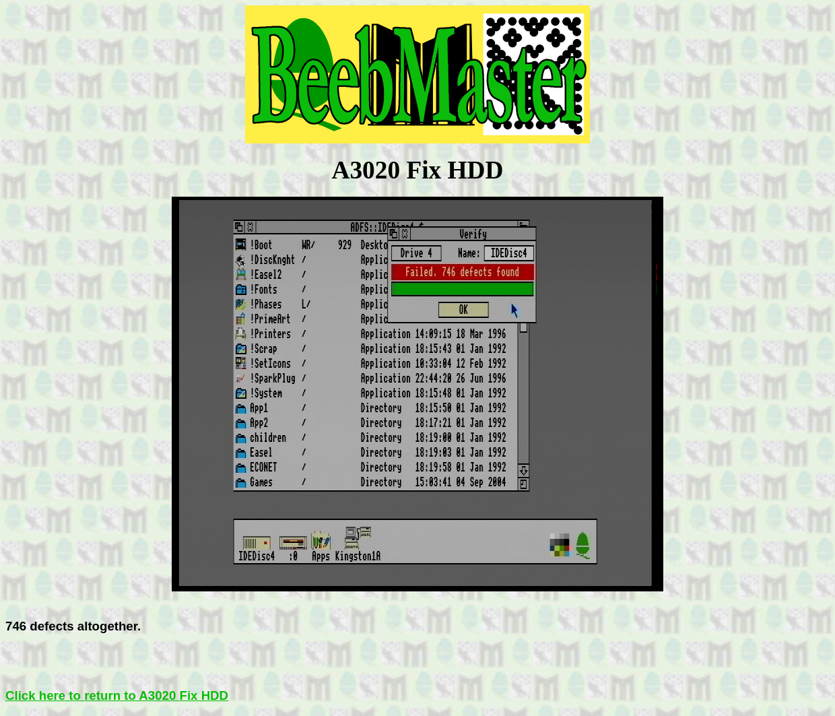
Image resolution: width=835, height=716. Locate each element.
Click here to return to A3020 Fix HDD (116, 695)
